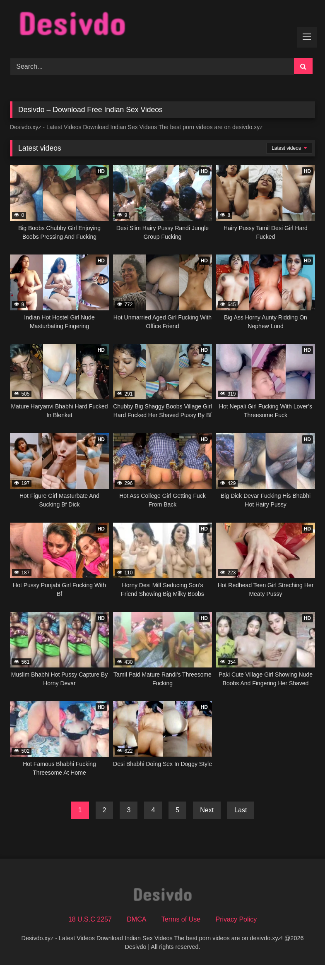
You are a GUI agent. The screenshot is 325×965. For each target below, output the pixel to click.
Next (207, 810)
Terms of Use (180, 919)
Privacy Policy (236, 919)
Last (240, 810)
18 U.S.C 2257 (90, 919)
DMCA (136, 919)
